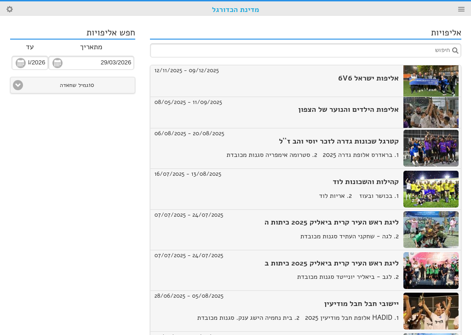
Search (9, 9)
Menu (461, 9)
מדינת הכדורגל (235, 10)
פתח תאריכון (57, 63)
